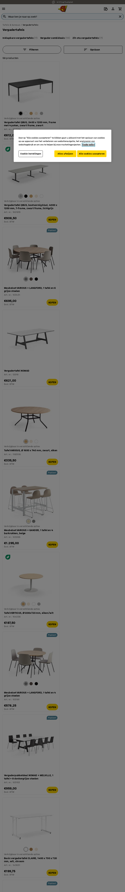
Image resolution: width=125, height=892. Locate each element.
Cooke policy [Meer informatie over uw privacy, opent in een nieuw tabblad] (88, 143)
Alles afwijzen (64, 152)
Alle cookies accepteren (68, 161)
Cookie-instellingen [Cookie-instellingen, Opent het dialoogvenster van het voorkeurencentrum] (30, 152)
